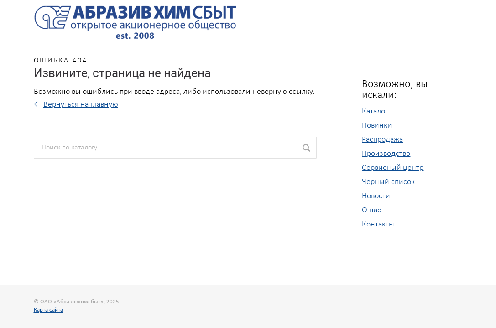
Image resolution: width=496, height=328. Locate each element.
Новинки (377, 125)
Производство (386, 153)
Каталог (375, 111)
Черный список (388, 182)
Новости (376, 196)
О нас (371, 210)
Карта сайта (48, 310)
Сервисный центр (392, 168)
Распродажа (382, 139)
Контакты (378, 224)
